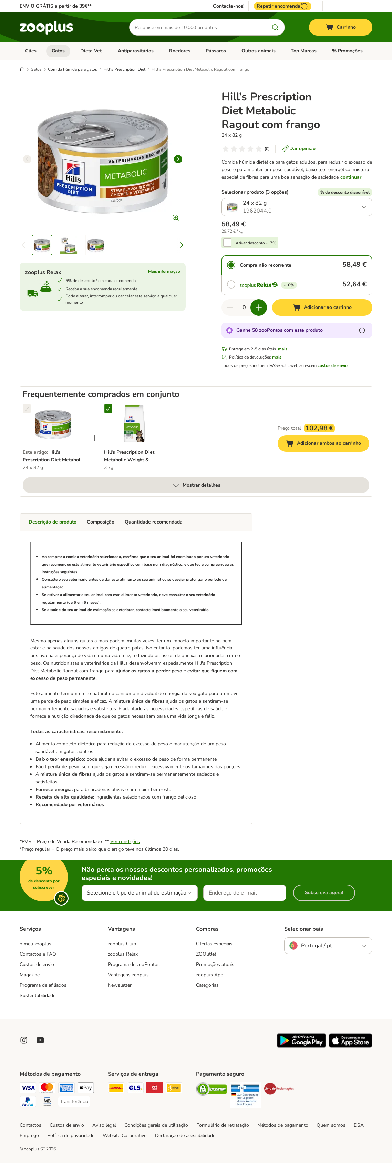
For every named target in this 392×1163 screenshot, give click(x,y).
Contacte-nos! (228, 6)
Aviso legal (104, 1125)
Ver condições (125, 841)
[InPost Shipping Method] (174, 1089)
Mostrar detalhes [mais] (196, 485)
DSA (359, 1125)
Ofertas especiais (214, 943)
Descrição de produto (52, 522)
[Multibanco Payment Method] (47, 1103)
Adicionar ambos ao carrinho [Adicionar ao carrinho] (327, 444)
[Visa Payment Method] (28, 1089)
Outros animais (258, 51)
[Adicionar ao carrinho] (322, 307)
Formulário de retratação (222, 1125)
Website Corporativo (125, 1135)
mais (282, 349)
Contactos (30, 1125)
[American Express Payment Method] (66, 1089)
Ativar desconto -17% (256, 243)
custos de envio (333, 365)
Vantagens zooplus (128, 974)
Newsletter (120, 985)
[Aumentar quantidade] (258, 307)
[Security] (211, 1090)
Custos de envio (37, 964)
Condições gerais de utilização (156, 1125)
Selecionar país (303, 929)
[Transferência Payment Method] (74, 1101)
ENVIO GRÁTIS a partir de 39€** (56, 6)
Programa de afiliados (43, 985)
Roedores (179, 51)
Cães (31, 51)
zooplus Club (122, 943)
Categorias (207, 985)
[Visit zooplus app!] (301, 1046)
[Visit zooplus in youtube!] (40, 1040)
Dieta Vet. (91, 51)
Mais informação (164, 271)
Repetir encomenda (283, 6)
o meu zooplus (35, 943)
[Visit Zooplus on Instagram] (24, 1040)
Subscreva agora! (324, 892)
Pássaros (216, 51)
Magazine (30, 974)
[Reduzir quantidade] (229, 307)
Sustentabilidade (37, 995)
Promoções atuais (215, 964)
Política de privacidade (70, 1135)
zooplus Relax (123, 954)
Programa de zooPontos (134, 964)
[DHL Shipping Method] (116, 1089)
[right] (178, 159)
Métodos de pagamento (282, 1125)
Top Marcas (304, 51)
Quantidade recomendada (154, 522)
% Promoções (347, 51)
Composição (100, 522)
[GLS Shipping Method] (135, 1089)
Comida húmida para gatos (72, 69)
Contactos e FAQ (38, 954)
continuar (350, 177)
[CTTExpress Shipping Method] (154, 1089)
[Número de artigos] (244, 307)
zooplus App (209, 974)
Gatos (58, 51)
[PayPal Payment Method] (28, 1103)
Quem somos (331, 1125)
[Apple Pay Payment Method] (86, 1089)
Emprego (29, 1135)
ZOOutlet (206, 954)
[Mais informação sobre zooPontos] (362, 330)
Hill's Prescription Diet (124, 69)
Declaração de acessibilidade (185, 1135)
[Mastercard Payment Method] (47, 1089)
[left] (27, 159)
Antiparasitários (136, 51)
